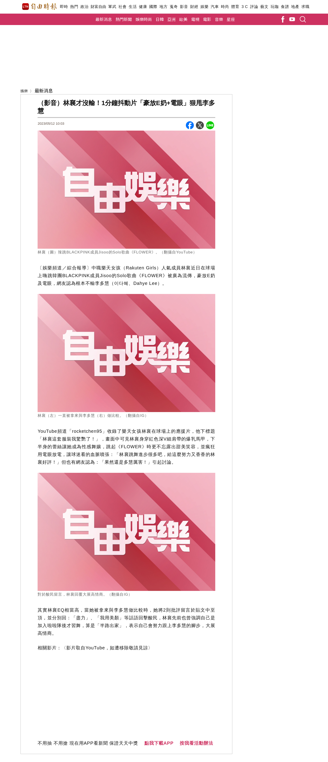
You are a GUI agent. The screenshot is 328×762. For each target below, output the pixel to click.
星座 (231, 19)
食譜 (285, 7)
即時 (64, 7)
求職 (305, 7)
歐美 (183, 19)
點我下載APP (159, 743)
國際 (153, 7)
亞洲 (171, 19)
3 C (244, 7)
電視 (195, 19)
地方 (163, 7)
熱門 (74, 7)
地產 (295, 7)
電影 (207, 19)
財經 (194, 7)
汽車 (215, 7)
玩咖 (275, 7)
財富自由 (98, 7)
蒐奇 (174, 7)
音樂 (219, 19)
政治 (84, 7)
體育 (235, 7)
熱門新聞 (123, 19)
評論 (254, 7)
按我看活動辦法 (196, 743)
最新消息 (103, 19)
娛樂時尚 (144, 19)
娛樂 (204, 7)
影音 (184, 7)
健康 (143, 7)
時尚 (225, 7)
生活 (133, 7)
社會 (122, 7)
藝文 (264, 7)
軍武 (112, 7)
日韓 (160, 19)
